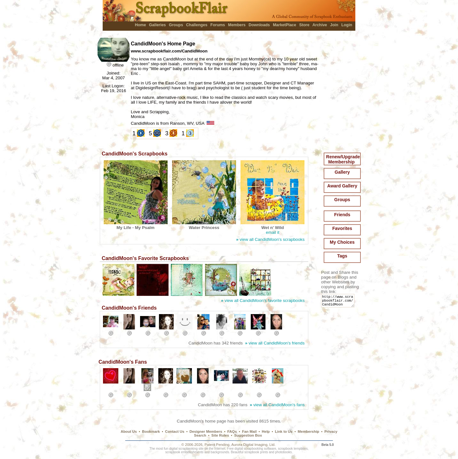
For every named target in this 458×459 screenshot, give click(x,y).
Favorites (342, 228)
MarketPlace (284, 25)
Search (200, 435)
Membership (308, 431)
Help (266, 431)
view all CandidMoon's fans (277, 404)
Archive (319, 25)
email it (272, 232)
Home (140, 25)
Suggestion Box (248, 435)
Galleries (157, 25)
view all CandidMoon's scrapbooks (270, 239)
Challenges (197, 25)
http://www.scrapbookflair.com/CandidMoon (339, 302)
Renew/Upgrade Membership (343, 159)
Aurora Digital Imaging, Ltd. (253, 445)
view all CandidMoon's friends (274, 343)
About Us (129, 431)
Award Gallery (342, 185)
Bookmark (151, 431)
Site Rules (220, 435)
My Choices (342, 242)
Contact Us (174, 431)
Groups (176, 25)
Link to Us (284, 431)
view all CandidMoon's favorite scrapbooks (262, 300)
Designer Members (205, 431)
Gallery (342, 172)
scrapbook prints (256, 452)
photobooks (283, 452)
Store (304, 25)
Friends (342, 214)
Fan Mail (249, 431)
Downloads (259, 25)
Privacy (330, 431)
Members (237, 25)
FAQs (232, 431)
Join (334, 25)
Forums (217, 25)
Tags (342, 255)
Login (346, 25)
